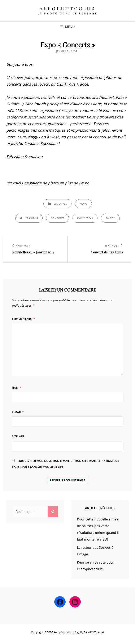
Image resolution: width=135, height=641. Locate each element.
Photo (110, 218)
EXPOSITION (85, 218)
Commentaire (23, 319)
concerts (57, 218)
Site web (18, 436)
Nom (16, 387)
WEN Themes (96, 632)
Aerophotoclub (68, 8)
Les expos (60, 204)
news (83, 204)
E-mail (18, 412)
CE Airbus (31, 218)
